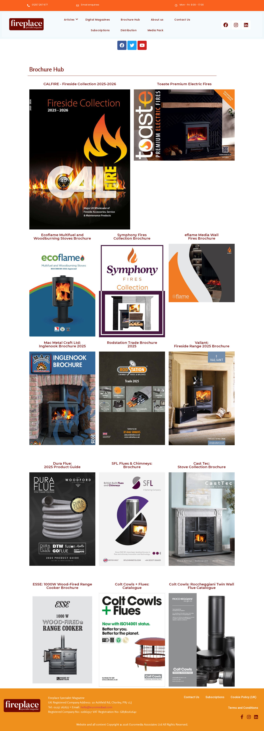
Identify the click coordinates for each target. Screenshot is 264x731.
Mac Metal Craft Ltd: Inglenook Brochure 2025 (62, 344)
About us (157, 19)
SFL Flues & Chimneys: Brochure (132, 465)
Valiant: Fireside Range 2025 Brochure (201, 344)
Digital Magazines (97, 19)
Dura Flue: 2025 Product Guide (62, 465)
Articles (71, 19)
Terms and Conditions (243, 708)
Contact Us (182, 19)
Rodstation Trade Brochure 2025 (132, 344)
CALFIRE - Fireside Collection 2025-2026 (79, 84)
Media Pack (155, 30)
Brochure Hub (130, 19)
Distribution (129, 30)
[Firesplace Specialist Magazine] (26, 24)
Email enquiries (90, 4)
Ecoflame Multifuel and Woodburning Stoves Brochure (62, 236)
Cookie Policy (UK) (243, 697)
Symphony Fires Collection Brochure (131, 236)
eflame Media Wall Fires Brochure (202, 236)
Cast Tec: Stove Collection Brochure (202, 465)
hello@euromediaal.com (96, 707)
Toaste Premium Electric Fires (184, 84)
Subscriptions (100, 30)
